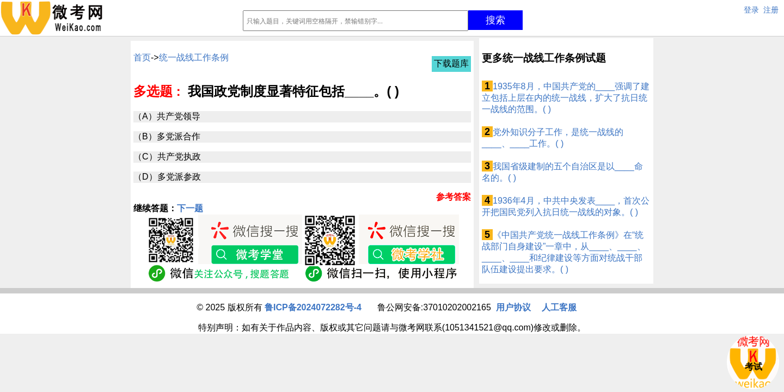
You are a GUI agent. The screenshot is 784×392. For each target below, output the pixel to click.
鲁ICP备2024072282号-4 (313, 307)
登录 (751, 9)
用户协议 (513, 307)
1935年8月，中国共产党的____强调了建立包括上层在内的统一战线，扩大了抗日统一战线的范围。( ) (566, 98)
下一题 (190, 208)
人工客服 (559, 307)
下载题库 (451, 63)
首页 (142, 57)
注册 (771, 9)
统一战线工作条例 (194, 57)
